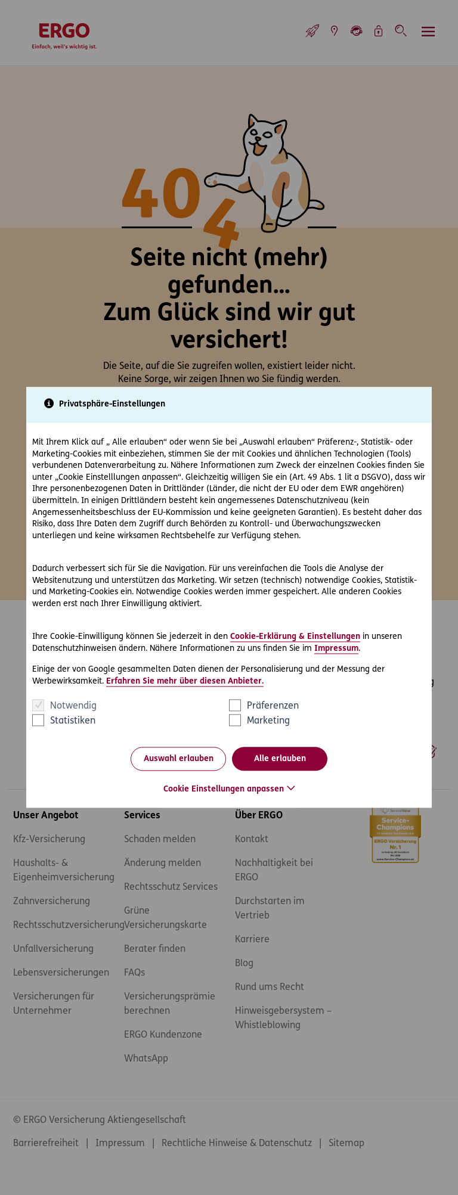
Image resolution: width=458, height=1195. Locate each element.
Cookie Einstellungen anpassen (223, 790)
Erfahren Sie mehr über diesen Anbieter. (185, 681)
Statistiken (72, 722)
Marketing (268, 722)
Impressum (336, 648)
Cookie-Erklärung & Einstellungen (295, 636)
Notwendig (73, 707)
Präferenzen (273, 707)
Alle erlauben (280, 759)
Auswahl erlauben (178, 759)
